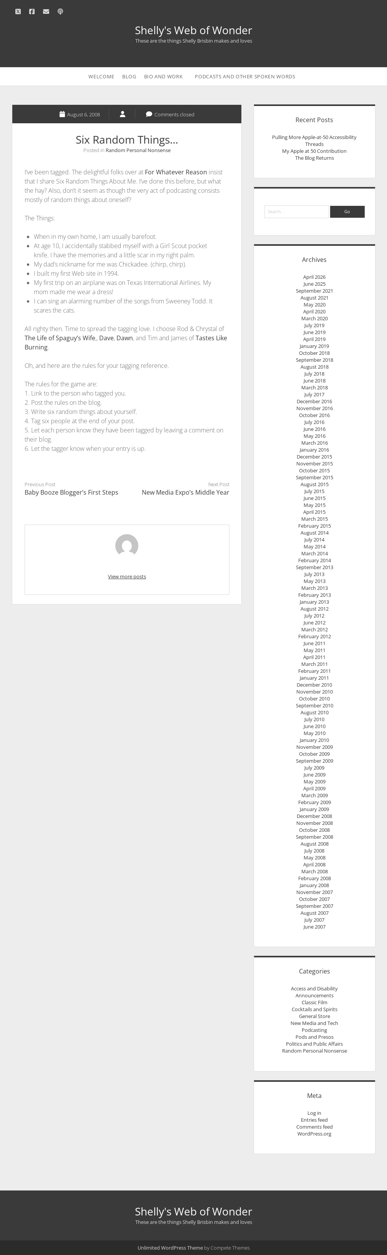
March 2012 (314, 629)
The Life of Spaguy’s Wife (60, 338)
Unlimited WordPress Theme (170, 1247)
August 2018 (315, 366)
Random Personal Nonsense (138, 150)
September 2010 (314, 705)
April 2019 (314, 339)
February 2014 (314, 560)
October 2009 (314, 753)
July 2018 (314, 373)
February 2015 (314, 525)
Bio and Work (163, 76)
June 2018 (315, 380)
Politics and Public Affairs (314, 1043)
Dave (106, 338)
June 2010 (315, 726)
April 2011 (314, 657)
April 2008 (314, 864)
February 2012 (314, 636)
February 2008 (314, 878)
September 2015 (314, 477)
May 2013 (315, 581)
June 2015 (315, 498)
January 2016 (314, 449)
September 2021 (314, 290)
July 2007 (314, 919)
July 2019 (314, 325)
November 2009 (314, 746)
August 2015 (315, 484)
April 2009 (314, 788)
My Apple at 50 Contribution (314, 150)
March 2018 (314, 387)
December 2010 (314, 684)
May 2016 (315, 435)
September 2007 (314, 905)
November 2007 (314, 892)
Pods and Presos (315, 1036)
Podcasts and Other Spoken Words (245, 76)
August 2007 (315, 912)
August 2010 (315, 712)
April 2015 (314, 511)
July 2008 (314, 850)
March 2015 (314, 518)
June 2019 (315, 332)
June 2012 (315, 622)
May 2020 (315, 304)
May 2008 (315, 857)
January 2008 (314, 885)
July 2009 (314, 767)
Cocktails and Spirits (314, 1009)
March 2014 (314, 553)
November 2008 (314, 823)
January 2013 (314, 601)
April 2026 (314, 276)
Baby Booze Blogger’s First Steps (71, 492)
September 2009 (314, 760)
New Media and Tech (314, 1023)
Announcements (315, 995)
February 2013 (314, 594)
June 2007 (315, 926)
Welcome (101, 76)
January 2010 (314, 740)
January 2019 (314, 346)
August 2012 (315, 608)
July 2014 (314, 539)
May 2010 (315, 733)
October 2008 (314, 829)
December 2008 (314, 816)
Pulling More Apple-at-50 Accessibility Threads (314, 140)
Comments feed (314, 1126)
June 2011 (315, 643)
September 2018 (314, 359)
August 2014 (315, 532)
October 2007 (314, 899)
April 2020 (314, 311)
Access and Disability (314, 988)
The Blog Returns (314, 157)
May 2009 (315, 781)
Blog (129, 76)
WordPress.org (314, 1133)
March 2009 (314, 795)
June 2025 (315, 283)
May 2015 (315, 505)
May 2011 (315, 650)
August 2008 (315, 843)
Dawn (124, 338)
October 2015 (314, 470)
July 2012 (314, 615)
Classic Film (314, 1002)
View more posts (127, 576)
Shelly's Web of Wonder (193, 30)
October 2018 (314, 352)
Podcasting (314, 1030)
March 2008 (314, 871)
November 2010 (314, 691)
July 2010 (314, 719)
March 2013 (314, 587)
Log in (314, 1112)
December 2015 (314, 456)
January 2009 (314, 809)
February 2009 (314, 802)
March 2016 (314, 442)
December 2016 (314, 401)
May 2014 (315, 546)
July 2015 (314, 491)
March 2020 (314, 318)
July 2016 (314, 422)
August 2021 (315, 297)
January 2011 (314, 677)
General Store (314, 1016)
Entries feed (314, 1119)
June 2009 (315, 774)
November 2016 (314, 408)
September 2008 (314, 836)
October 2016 (314, 415)
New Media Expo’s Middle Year (185, 492)
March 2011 (314, 664)
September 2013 (314, 567)
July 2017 (314, 394)
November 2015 (314, 463)
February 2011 (314, 670)
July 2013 (314, 574)
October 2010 (314, 698)
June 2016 (315, 429)
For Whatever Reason (176, 172)
